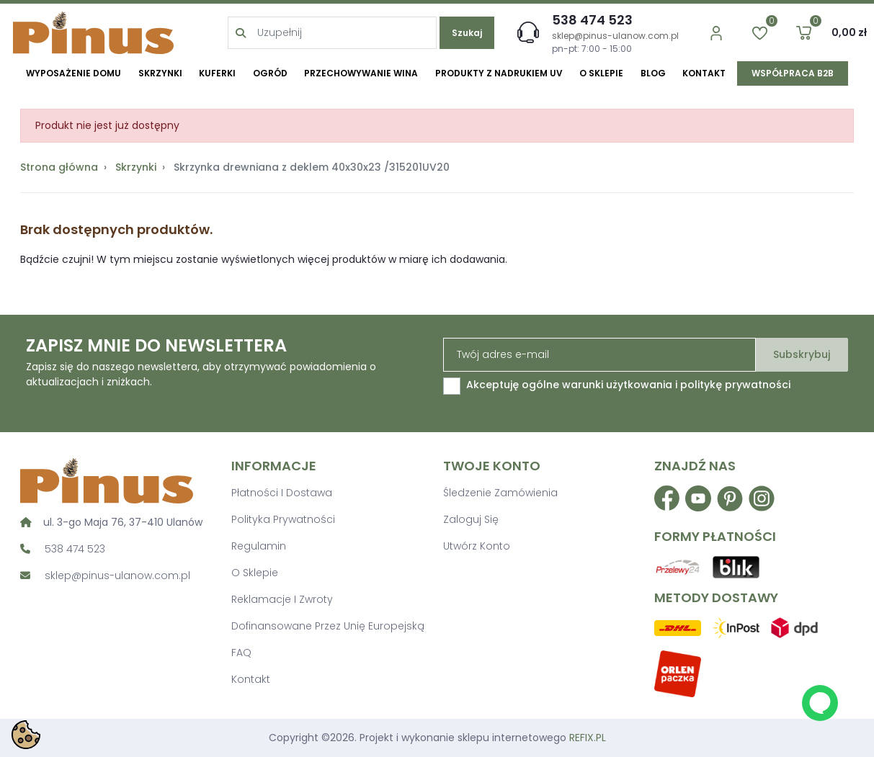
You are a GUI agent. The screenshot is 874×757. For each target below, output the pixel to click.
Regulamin (258, 546)
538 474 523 (585, 20)
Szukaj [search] (465, 33)
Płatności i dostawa (281, 492)
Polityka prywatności (283, 519)
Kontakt (250, 679)
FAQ (241, 652)
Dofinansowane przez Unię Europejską (327, 626)
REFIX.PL (587, 737)
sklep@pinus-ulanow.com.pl (608, 36)
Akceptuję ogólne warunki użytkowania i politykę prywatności (628, 384)
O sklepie (254, 572)
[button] (791, 33)
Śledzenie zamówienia (500, 492)
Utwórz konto (476, 546)
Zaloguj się (471, 519)
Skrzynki (135, 167)
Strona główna (59, 167)
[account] (703, 33)
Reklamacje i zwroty (282, 599)
